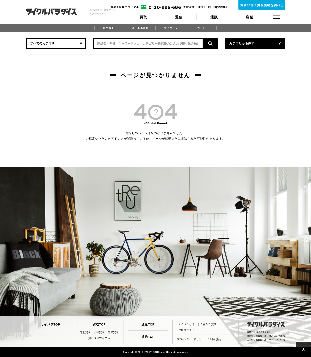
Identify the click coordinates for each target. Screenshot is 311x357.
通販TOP (147, 324)
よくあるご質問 (207, 324)
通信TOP (147, 336)
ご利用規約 (214, 339)
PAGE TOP (303, 349)
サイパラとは (186, 324)
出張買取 (99, 332)
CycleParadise (56, 11)
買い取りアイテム (99, 338)
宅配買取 (85, 332)
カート (201, 28)
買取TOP (99, 324)
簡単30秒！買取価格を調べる (262, 5)
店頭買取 (113, 332)
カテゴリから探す (242, 43)
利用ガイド (110, 28)
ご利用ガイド (186, 330)
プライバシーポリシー (190, 339)
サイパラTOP (50, 324)
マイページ (171, 28)
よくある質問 (140, 28)
